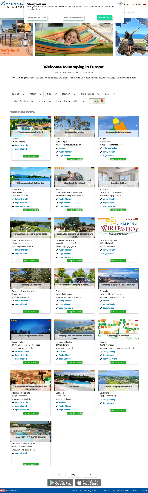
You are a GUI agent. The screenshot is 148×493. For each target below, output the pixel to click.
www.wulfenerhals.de (65, 348)
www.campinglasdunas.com (112, 297)
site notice (76, 490)
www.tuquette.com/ (20, 297)
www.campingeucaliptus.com (68, 145)
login (144, 490)
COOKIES (104, 490)
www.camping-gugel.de (66, 246)
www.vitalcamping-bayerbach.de (70, 196)
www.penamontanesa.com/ (111, 145)
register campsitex (121, 490)
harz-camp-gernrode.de (22, 348)
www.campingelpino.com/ (111, 196)
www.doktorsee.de (20, 196)
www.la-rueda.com (64, 399)
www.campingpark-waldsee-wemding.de (117, 348)
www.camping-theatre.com (23, 450)
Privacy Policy (91, 490)
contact (135, 490)
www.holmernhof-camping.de (68, 297)
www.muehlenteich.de (21, 399)
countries (136, 4)
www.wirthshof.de (107, 246)
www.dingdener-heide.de (22, 246)
